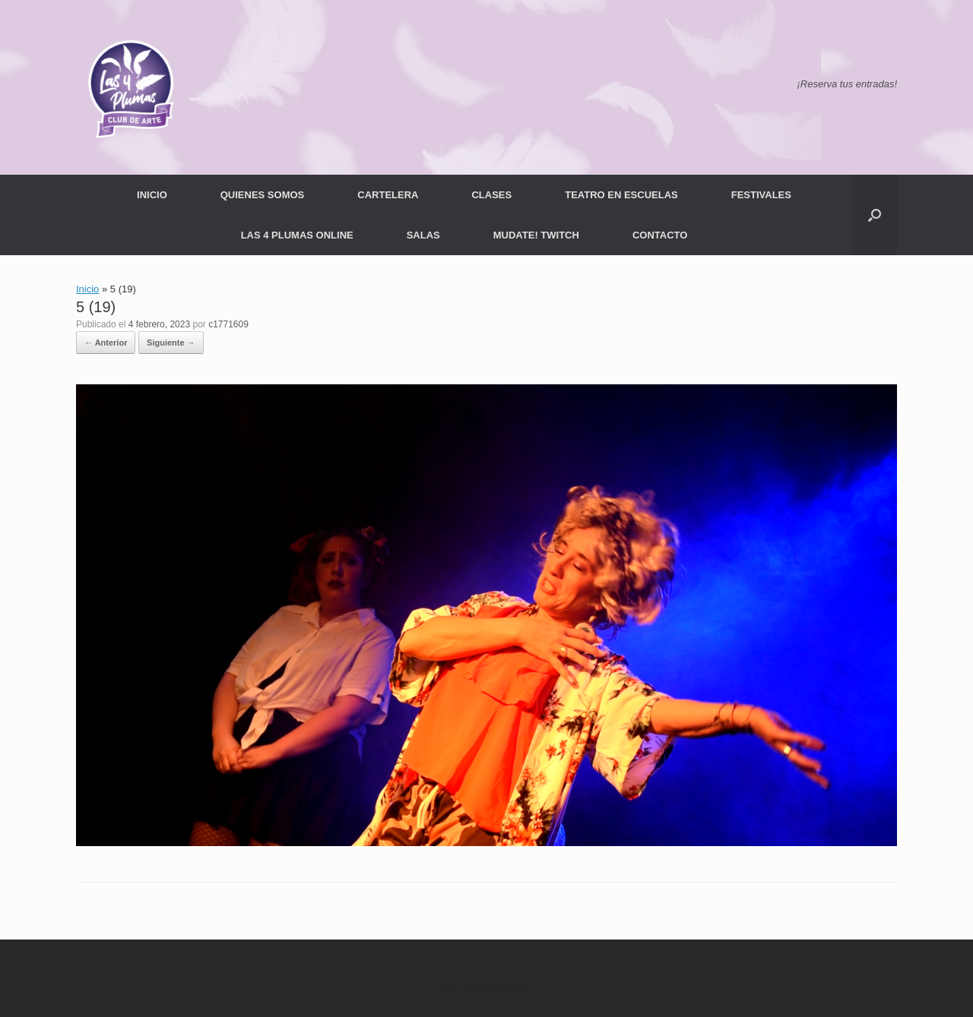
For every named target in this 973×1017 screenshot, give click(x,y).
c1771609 (228, 324)
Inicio (87, 289)
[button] (874, 215)
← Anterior (105, 342)
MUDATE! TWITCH (536, 235)
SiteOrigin (511, 987)
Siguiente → (171, 342)
